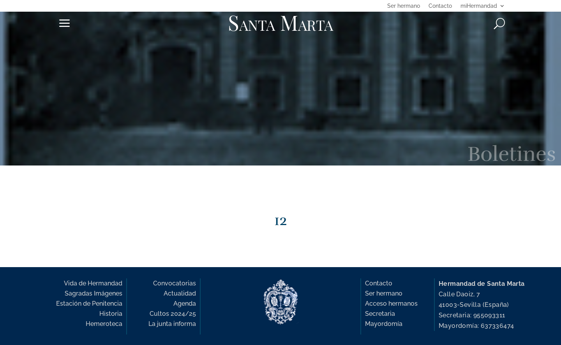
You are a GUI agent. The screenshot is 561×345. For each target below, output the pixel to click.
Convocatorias (174, 283)
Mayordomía (383, 323)
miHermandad (478, 6)
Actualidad (180, 293)
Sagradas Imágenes (93, 293)
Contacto (440, 6)
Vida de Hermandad (93, 283)
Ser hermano (403, 6)
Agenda (184, 303)
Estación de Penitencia (89, 303)
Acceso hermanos (391, 303)
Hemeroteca (104, 323)
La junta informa (172, 323)
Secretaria (380, 313)
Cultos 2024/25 (173, 313)
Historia (110, 313)
